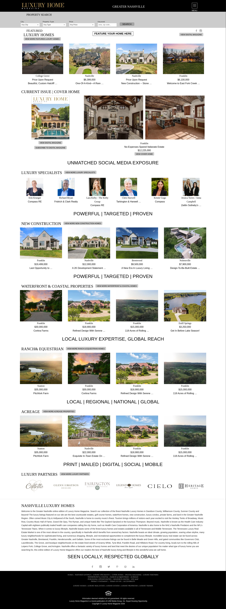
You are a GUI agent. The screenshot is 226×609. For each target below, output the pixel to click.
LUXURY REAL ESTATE (96, 586)
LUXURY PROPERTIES (129, 586)
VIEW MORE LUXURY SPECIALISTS (80, 173)
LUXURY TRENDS (146, 586)
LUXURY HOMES (79, 586)
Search (127, 24)
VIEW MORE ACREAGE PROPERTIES (58, 412)
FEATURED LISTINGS (83, 575)
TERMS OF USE (115, 581)
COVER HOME (117, 575)
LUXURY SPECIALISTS (101, 575)
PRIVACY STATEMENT (99, 581)
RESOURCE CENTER (121, 579)
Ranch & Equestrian (119, 577)
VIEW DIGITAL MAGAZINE (191, 35)
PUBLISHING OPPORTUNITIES (99, 579)
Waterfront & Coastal (98, 577)
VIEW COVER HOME (144, 154)
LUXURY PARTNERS (150, 575)
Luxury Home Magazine (78, 601)
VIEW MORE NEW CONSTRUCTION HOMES (83, 223)
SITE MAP (134, 579)
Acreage (134, 577)
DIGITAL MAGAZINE (133, 575)
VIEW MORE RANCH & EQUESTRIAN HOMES (86, 349)
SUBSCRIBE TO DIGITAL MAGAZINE (50, 148)
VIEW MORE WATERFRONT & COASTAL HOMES (117, 286)
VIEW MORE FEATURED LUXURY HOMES (42, 39)
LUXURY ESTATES (113, 586)
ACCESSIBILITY (129, 581)
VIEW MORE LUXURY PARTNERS (75, 474)
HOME (70, 575)
